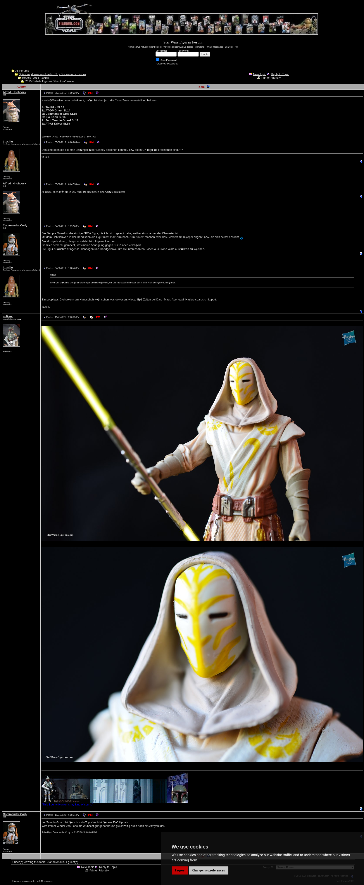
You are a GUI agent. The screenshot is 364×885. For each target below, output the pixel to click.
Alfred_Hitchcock (14, 92)
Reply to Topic (280, 74)
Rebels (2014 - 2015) (35, 77)
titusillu (8, 141)
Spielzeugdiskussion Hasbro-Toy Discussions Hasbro (52, 74)
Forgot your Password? (166, 63)
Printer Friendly (271, 77)
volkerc (8, 316)
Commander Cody (15, 225)
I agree (180, 870)
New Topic (259, 74)
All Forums (22, 70)
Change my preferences (208, 870)
